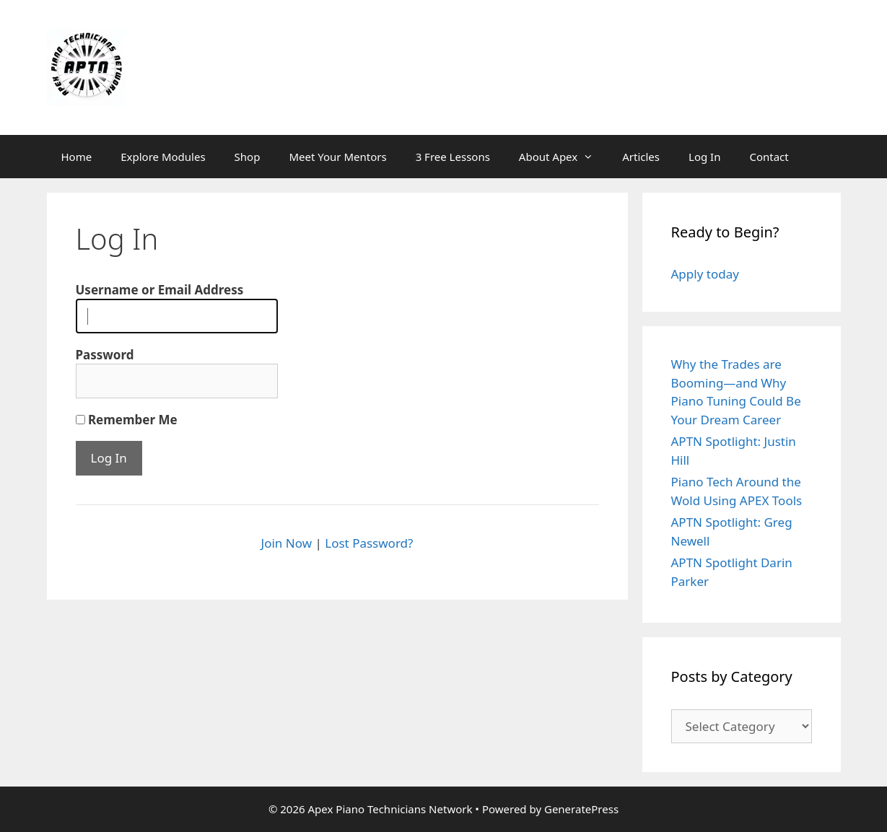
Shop (248, 156)
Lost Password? (369, 543)
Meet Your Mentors (337, 156)
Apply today (705, 274)
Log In (704, 156)
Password (105, 354)
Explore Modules (163, 156)
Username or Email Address (160, 289)
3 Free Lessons (453, 156)
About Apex (563, 156)
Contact (768, 156)
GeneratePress (581, 809)
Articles (641, 156)
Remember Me (127, 419)
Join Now (286, 543)
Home (76, 156)
